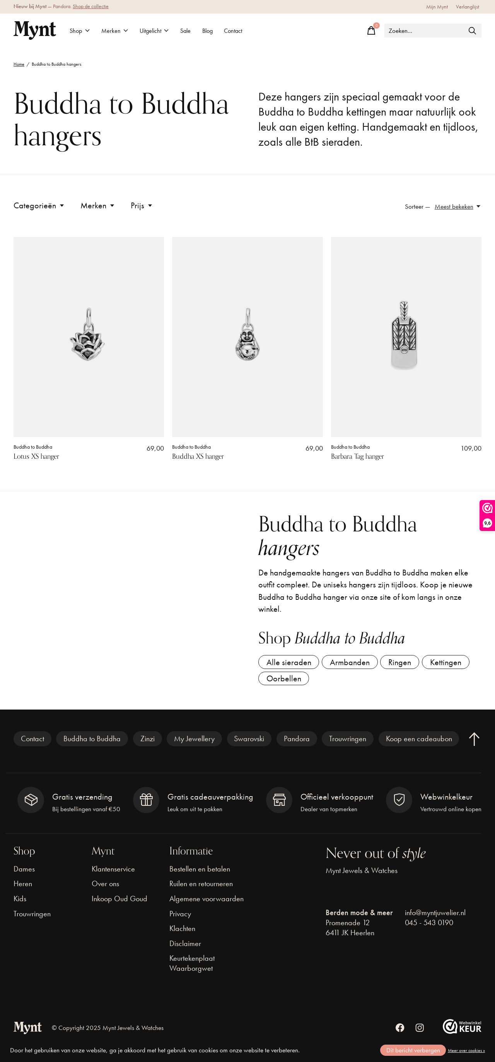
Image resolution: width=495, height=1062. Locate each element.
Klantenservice (113, 872)
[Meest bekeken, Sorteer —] (458, 207)
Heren (23, 887)
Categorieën (39, 205)
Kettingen (452, 663)
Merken (117, 31)
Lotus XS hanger (36, 456)
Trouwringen (347, 742)
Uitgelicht (158, 31)
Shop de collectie (91, 6)
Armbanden (352, 663)
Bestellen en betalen (199, 872)
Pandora (297, 742)
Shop (80, 31)
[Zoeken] (432, 31)
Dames (24, 872)
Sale (192, 31)
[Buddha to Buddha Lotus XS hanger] (89, 337)
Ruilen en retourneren (201, 887)
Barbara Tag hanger (357, 456)
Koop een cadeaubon (419, 742)
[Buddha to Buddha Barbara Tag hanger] (406, 337)
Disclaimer (185, 947)
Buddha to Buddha (33, 447)
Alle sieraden (289, 663)
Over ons (105, 887)
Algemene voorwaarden (206, 902)
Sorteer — (417, 207)
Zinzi (147, 742)
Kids (20, 902)
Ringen (404, 663)
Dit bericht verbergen (413, 1050)
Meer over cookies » (466, 1050)
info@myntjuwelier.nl (435, 916)
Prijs (142, 205)
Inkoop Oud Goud (119, 902)
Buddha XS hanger (198, 456)
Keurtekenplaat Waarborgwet (192, 967)
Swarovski (249, 742)
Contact (244, 31)
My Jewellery (194, 742)
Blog (216, 31)
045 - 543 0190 (429, 926)
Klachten (182, 932)
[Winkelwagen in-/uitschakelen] (371, 30)
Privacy (180, 917)
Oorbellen (284, 681)
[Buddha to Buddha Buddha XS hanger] (247, 337)
